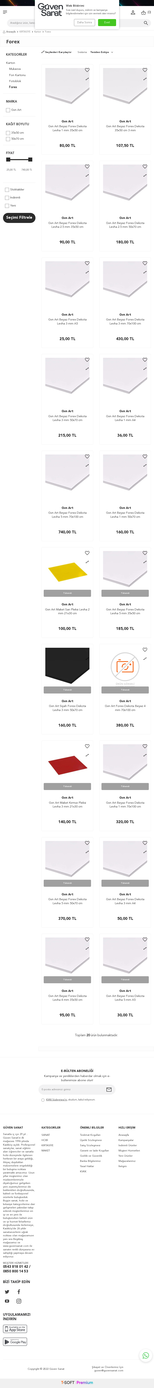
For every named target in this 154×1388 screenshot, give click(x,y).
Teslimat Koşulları (90, 1135)
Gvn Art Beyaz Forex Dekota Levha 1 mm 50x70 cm (125, 515)
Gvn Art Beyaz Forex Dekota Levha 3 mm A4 (125, 901)
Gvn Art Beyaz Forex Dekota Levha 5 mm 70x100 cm (67, 515)
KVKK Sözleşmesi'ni (56, 1100)
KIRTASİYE (24, 32)
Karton (37, 32)
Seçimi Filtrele (19, 218)
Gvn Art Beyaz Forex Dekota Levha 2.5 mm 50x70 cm (125, 225)
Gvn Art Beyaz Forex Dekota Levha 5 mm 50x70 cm (67, 901)
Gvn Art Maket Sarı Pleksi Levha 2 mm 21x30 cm (67, 611)
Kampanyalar (126, 1140)
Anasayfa (9, 32)
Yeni (10, 206)
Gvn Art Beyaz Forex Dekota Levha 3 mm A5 (67, 321)
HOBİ (45, 1140)
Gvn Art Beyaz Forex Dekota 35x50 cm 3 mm (125, 128)
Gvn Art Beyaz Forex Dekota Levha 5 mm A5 (125, 998)
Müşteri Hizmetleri (129, 1150)
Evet (107, 22)
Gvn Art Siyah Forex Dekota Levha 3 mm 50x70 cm (67, 708)
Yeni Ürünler (126, 1156)
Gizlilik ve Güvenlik (91, 1156)
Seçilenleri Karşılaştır (57, 52)
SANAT (46, 1135)
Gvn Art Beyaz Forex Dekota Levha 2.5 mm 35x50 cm (67, 225)
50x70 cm (15, 139)
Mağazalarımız (127, 1161)
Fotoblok (15, 81)
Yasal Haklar (87, 1166)
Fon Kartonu (17, 75)
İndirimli (12, 198)
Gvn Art (13, 110)
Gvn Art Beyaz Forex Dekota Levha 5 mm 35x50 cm (125, 611)
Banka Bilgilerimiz (90, 1161)
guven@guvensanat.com (108, 1370)
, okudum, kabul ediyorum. (68, 1100)
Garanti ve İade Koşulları (94, 1150)
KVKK (83, 1171)
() (146, 12)
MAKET (46, 1150)
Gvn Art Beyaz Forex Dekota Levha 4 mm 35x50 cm (67, 998)
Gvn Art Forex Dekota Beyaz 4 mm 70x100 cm (125, 708)
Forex (13, 87)
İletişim (123, 1166)
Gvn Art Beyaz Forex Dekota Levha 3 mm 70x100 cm (125, 321)
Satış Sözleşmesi (90, 1145)
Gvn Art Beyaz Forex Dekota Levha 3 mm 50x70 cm (67, 418)
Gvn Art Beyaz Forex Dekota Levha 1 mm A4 (125, 418)
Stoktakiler (14, 190)
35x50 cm (15, 133)
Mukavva (15, 69)
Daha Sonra (84, 22)
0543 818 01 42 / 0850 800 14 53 (16, 1269)
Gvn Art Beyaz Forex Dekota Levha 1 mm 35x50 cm (67, 128)
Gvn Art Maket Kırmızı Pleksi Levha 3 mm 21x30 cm (67, 804)
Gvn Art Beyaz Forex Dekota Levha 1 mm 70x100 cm (125, 804)
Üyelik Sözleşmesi (91, 1140)
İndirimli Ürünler (128, 1145)
